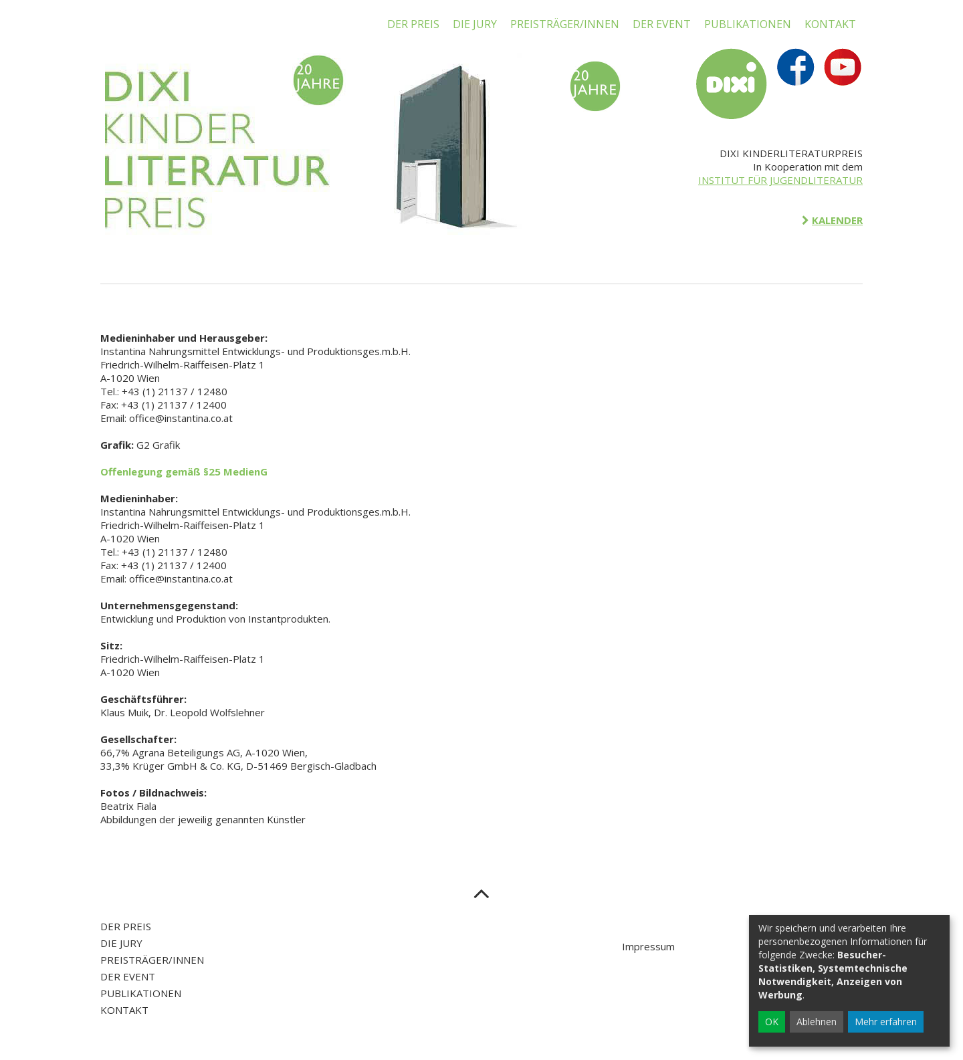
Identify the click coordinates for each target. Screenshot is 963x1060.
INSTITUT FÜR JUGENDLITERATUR (780, 180)
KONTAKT (830, 24)
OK (771, 1021)
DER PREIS (413, 24)
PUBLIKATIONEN (747, 24)
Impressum (648, 946)
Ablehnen (816, 1021)
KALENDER (837, 220)
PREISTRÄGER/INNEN (564, 24)
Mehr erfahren (886, 1021)
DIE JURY (475, 24)
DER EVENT (662, 24)
